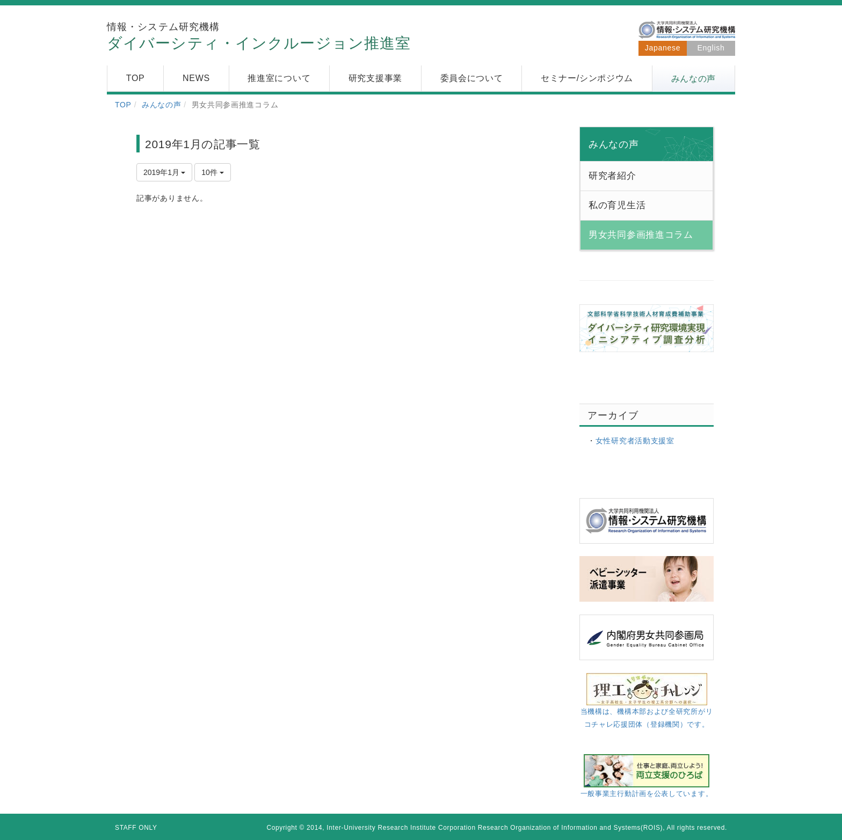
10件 (212, 172)
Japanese (662, 47)
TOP (123, 104)
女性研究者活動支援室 (635, 440)
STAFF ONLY (136, 827)
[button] (693, 79)
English (711, 47)
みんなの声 (162, 104)
